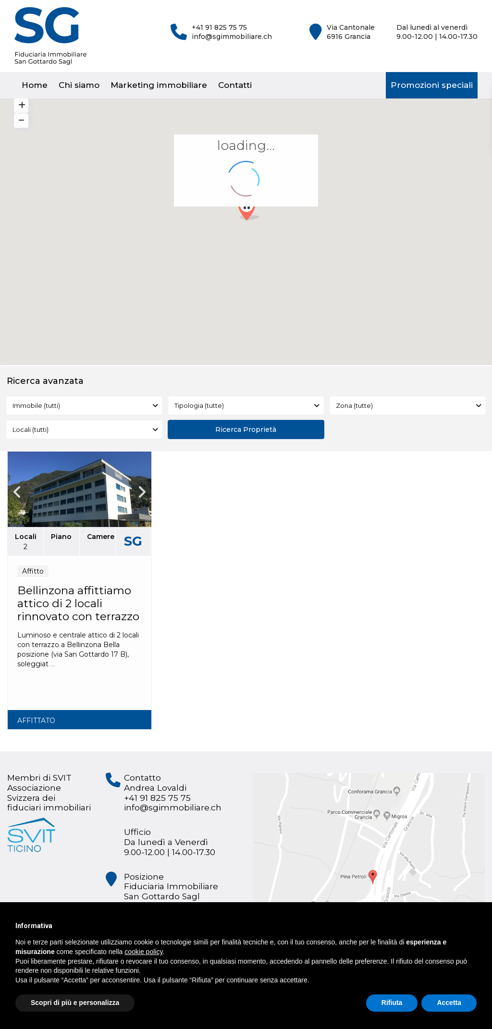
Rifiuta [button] (392, 1002)
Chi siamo (79, 85)
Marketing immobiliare (159, 85)
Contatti (235, 85)
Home (35, 85)
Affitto (33, 571)
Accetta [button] (449, 1002)
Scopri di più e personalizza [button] (75, 1002)
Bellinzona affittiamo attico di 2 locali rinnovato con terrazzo (78, 603)
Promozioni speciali (432, 85)
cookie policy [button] (143, 952)
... (52, 664)
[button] (252, 211)
